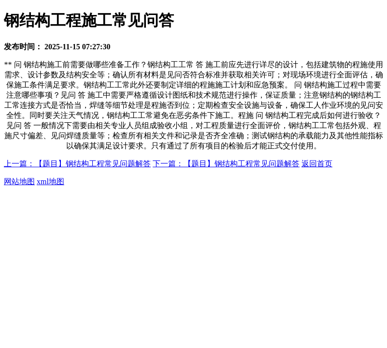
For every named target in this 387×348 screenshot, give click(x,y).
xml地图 (50, 181)
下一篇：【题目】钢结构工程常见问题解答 (226, 164)
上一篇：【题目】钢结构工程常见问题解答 (77, 164)
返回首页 (316, 164)
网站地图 (19, 181)
